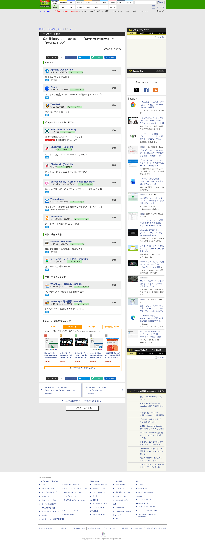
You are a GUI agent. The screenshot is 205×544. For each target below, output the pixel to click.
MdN (114, 504)
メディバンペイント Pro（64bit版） (69, 259)
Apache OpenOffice (61, 69)
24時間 (141, 33)
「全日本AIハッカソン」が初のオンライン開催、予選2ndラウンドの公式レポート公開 (152, 120)
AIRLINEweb (120, 484)
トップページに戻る (82, 408)
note (99, 57)
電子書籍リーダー (111, 327)
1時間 (132, 33)
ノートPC (53, 327)
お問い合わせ (65, 528)
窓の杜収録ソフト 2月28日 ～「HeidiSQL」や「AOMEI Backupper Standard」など (59, 390)
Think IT (44, 484)
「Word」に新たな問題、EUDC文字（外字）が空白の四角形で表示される (151, 181)
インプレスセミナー (71, 496)
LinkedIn (112, 57)
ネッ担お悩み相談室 (49, 504)
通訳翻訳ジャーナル (123, 492)
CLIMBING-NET (98, 507)
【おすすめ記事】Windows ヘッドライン (148, 391)
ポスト (54, 57)
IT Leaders (45, 496)
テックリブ (117, 515)
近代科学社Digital (99, 514)
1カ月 (161, 33)
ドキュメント (118, 11)
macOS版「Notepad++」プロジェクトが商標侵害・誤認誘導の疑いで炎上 (152, 200)
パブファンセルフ (144, 499)
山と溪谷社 (94, 500)
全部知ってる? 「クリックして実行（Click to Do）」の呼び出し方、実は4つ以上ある (151, 308)
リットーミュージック (100, 484)
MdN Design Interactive (124, 511)
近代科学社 (94, 511)
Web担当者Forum (48, 488)
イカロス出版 (117, 481)
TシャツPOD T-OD (100, 492)
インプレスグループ (138, 528)
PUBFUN (139, 496)
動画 (134, 11)
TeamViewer (57, 199)
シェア (73, 57)
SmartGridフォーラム (71, 484)
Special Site (138, 71)
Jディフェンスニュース (124, 488)
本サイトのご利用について (48, 528)
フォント (143, 11)
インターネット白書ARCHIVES (53, 519)
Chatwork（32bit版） (62, 147)
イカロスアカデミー (123, 500)
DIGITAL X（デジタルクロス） (75, 500)
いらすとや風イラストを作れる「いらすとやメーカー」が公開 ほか (152, 248)
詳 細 (114, 71)
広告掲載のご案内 (79, 528)
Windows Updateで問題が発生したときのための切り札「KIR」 (151, 435)
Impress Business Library (73, 492)
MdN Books (120, 507)
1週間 (151, 33)
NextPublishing (69, 514)
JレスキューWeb (121, 496)
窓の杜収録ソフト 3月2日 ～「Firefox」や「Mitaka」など (96, 390)
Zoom (53, 87)
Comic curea (142, 488)
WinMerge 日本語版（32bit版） (67, 284)
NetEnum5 (56, 216)
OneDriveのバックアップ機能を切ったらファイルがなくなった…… (152, 451)
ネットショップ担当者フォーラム (75, 488)
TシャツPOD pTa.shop (146, 507)
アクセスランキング (141, 30)
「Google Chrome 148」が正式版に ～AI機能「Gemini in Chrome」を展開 (152, 104)
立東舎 (95, 496)
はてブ (86, 57)
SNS (127, 11)
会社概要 (125, 528)
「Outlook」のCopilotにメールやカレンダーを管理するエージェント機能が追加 (152, 163)
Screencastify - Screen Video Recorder (72, 181)
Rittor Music (94, 481)
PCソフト (72, 327)
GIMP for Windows (61, 241)
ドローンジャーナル (49, 500)
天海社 (140, 484)
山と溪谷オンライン (100, 503)
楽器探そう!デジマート (101, 488)
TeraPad (55, 104)
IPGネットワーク (142, 503)
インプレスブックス (71, 510)
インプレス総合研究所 (49, 492)
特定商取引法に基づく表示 (156, 528)
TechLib (118, 518)
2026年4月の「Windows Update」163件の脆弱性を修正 (152, 406)
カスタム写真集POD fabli (147, 510)
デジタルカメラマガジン (50, 511)
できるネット (46, 515)
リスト (61, 57)
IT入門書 (92, 327)
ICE (137, 481)
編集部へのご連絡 (94, 528)
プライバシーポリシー (111, 528)
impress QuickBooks (145, 492)
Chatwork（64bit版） (62, 164)
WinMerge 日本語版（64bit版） (67, 301)
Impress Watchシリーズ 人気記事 (147, 350)
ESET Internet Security (63, 129)
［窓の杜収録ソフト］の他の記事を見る (82, 401)
